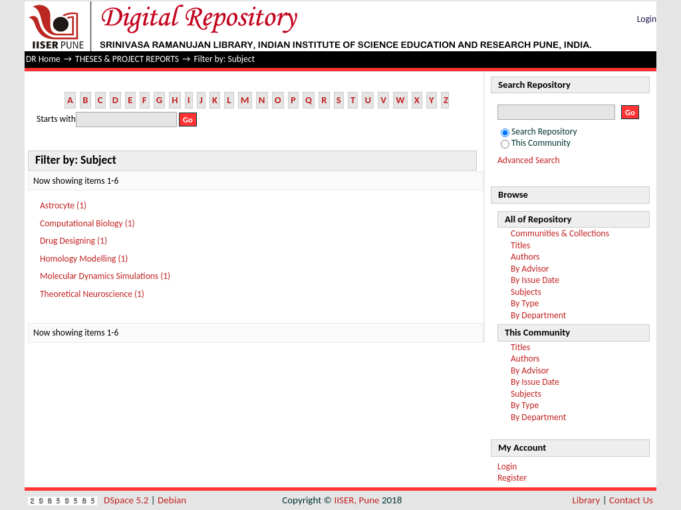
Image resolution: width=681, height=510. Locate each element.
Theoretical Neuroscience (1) (92, 294)
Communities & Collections (560, 233)
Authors (525, 256)
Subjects (526, 292)
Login (646, 19)
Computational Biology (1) (87, 223)
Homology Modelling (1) (84, 258)
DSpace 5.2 (127, 500)
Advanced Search (528, 160)
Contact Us (631, 500)
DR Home (43, 59)
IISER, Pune (356, 500)
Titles (520, 245)
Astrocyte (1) (63, 205)
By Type (525, 303)
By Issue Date (535, 280)
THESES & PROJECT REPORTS (127, 59)
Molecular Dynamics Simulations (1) (105, 276)
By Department (538, 315)
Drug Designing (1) (73, 240)
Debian (172, 500)
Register (512, 477)
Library (587, 500)
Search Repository (539, 131)
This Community (536, 142)
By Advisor (530, 268)
